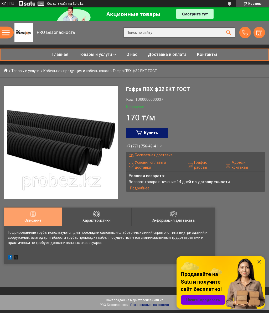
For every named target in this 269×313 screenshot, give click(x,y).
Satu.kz (157, 300)
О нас (131, 54)
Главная (60, 54)
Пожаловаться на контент (149, 305)
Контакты (207, 54)
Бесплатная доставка (154, 155)
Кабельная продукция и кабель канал (76, 71)
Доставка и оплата (167, 54)
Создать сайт (57, 4)
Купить (151, 132)
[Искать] (228, 33)
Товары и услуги (95, 54)
